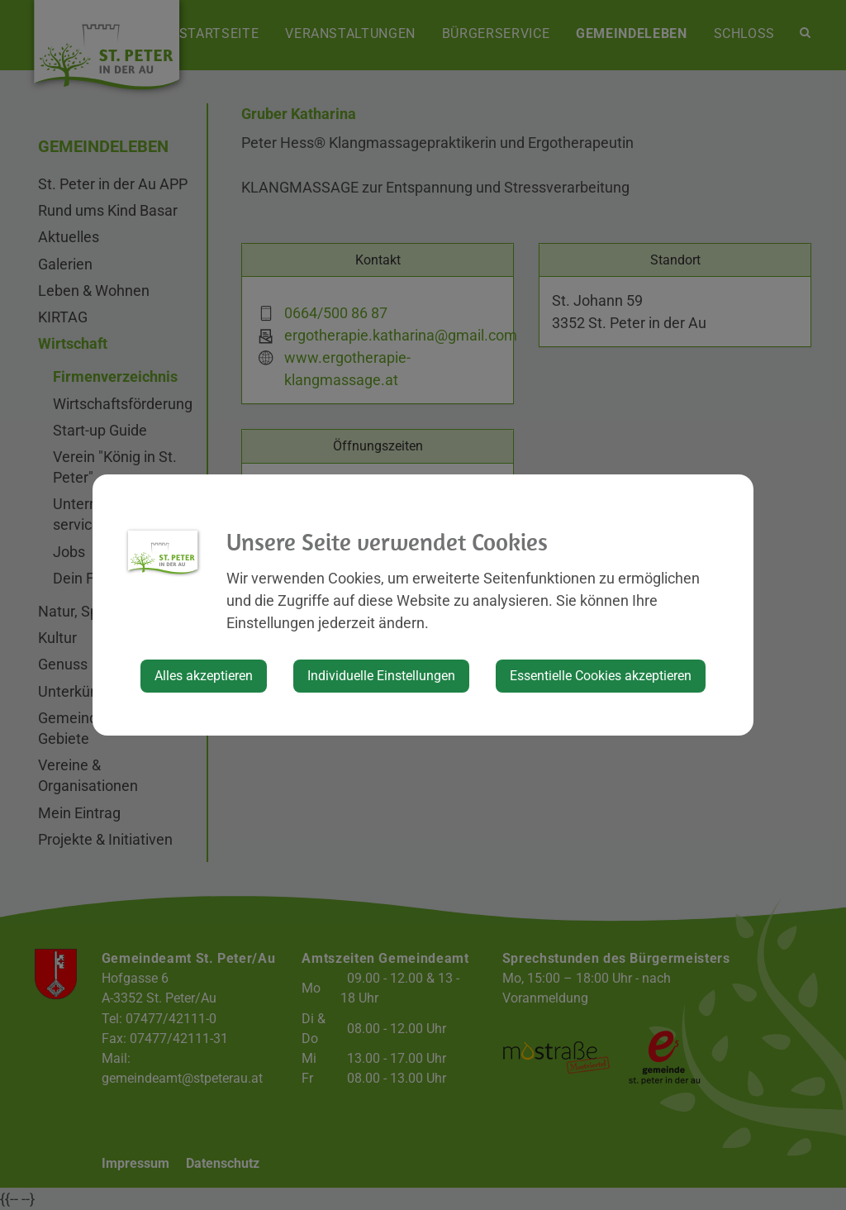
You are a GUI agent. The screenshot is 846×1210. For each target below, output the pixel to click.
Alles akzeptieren (203, 676)
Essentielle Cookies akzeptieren (601, 676)
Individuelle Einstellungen (381, 676)
